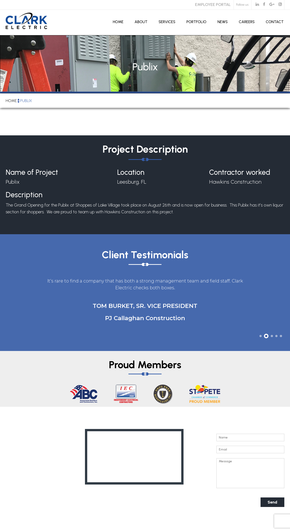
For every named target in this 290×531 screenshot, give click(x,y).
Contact (275, 21)
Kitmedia (196, 529)
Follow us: (242, 5)
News (223, 21)
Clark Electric (111, 529)
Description (24, 195)
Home (118, 21)
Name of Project (32, 172)
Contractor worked (239, 172)
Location (130, 172)
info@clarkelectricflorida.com (42, 481)
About (141, 21)
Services (167, 21)
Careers (247, 21)
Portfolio (196, 21)
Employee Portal (213, 4)
